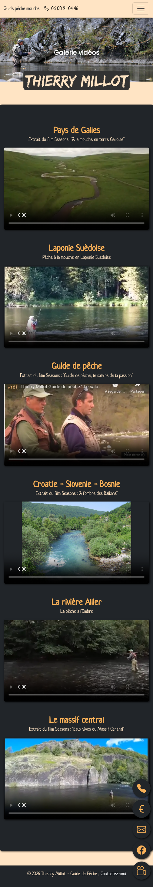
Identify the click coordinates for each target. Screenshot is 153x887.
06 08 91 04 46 (61, 8)
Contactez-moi (113, 873)
